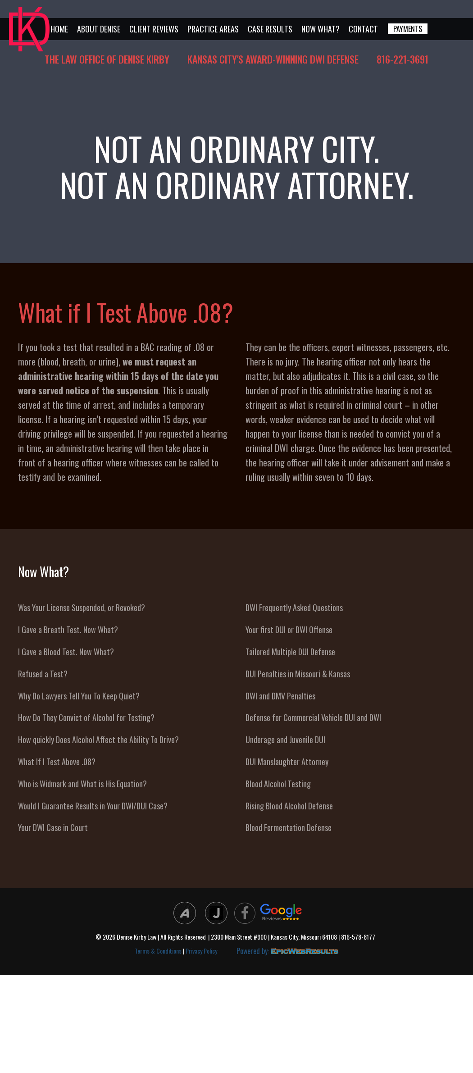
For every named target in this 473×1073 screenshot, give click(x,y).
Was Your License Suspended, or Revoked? (81, 607)
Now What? (320, 29)
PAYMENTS (407, 28)
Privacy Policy (201, 950)
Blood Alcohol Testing (278, 784)
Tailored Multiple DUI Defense (290, 651)
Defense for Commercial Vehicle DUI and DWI (313, 717)
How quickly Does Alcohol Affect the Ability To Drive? (98, 739)
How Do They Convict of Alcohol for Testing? (86, 717)
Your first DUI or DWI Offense (289, 629)
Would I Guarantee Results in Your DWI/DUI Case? (93, 806)
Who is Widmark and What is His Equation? (82, 784)
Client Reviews (153, 29)
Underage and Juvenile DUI (285, 739)
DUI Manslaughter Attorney (287, 761)
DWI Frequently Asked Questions (294, 607)
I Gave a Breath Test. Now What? (68, 629)
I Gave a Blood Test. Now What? (66, 651)
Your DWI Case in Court (53, 827)
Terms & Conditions (158, 950)
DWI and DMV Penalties (280, 696)
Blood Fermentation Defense (289, 827)
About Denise (98, 29)
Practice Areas (213, 29)
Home (59, 29)
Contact (363, 29)
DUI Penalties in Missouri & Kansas (298, 674)
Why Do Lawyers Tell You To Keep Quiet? (79, 696)
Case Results (270, 29)
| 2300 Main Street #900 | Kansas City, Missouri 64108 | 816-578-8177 (291, 937)
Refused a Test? (43, 674)
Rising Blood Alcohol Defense (289, 806)
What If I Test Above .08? (57, 761)
